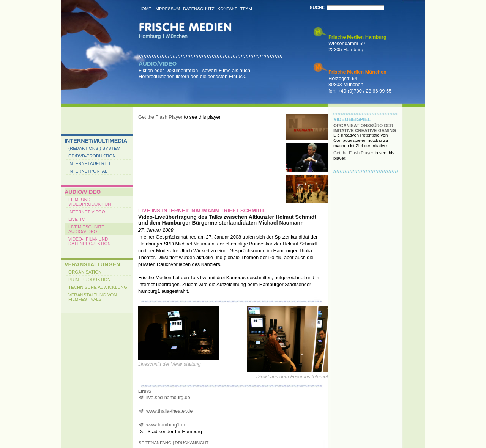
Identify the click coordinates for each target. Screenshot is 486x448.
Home (145, 8)
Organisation (84, 272)
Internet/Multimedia (96, 141)
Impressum (167, 8)
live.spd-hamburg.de (168, 397)
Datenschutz (198, 8)
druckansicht (192, 442)
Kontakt (227, 8)
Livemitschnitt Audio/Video (86, 229)
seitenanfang (155, 442)
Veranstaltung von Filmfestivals (92, 297)
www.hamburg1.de (166, 425)
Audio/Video (83, 192)
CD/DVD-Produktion (92, 156)
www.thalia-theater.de (169, 411)
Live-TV (76, 219)
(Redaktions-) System (94, 148)
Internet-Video (86, 211)
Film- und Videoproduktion (89, 201)
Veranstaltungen (92, 264)
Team (246, 8)
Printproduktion (89, 279)
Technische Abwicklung (97, 287)
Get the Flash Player (160, 117)
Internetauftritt (89, 163)
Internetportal (87, 171)
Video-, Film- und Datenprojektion (89, 241)
